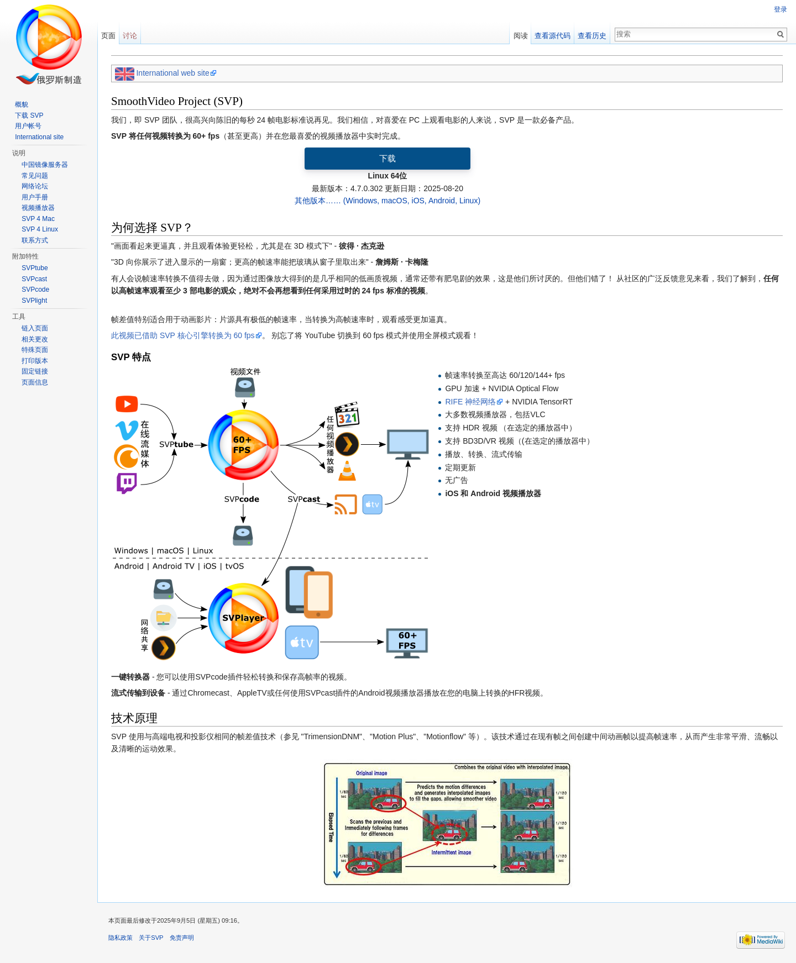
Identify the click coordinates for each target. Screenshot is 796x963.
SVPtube (35, 268)
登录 (780, 9)
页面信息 (35, 382)
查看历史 (592, 35)
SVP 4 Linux (40, 229)
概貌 (21, 104)
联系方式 (35, 240)
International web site (172, 73)
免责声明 (182, 937)
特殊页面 (35, 350)
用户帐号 (28, 126)
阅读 (521, 35)
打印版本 (35, 361)
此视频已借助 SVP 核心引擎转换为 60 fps (183, 335)
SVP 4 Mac (38, 219)
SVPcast (34, 279)
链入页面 (35, 328)
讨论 (130, 35)
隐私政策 (120, 937)
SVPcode (35, 289)
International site (39, 137)
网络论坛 (35, 186)
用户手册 (35, 197)
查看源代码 (552, 35)
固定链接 (35, 371)
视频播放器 (38, 208)
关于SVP (151, 937)
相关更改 (35, 339)
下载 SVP (29, 115)
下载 (387, 158)
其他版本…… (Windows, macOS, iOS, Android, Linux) (387, 200)
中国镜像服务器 (45, 165)
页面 (108, 35)
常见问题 (35, 176)
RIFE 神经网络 (470, 401)
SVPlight (34, 300)
